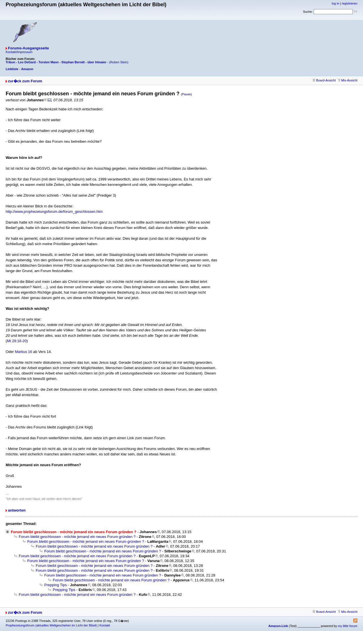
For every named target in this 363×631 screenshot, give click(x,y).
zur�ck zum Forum (25, 81)
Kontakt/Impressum (19, 52)
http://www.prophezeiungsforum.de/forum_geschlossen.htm (54, 211)
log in (335, 3)
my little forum (347, 626)
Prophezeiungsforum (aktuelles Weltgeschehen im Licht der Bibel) (51, 625)
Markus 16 (23, 352)
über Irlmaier (96, 62)
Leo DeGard (26, 62)
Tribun (10, 62)
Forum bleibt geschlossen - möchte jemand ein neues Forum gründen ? (77, 537)
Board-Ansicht (324, 80)
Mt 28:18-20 (16, 341)
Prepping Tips (55, 585)
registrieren (349, 3)
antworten (17, 510)
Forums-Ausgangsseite (28, 48)
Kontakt (104, 625)
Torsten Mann (49, 62)
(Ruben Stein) (118, 62)
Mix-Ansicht (347, 80)
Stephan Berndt (73, 62)
